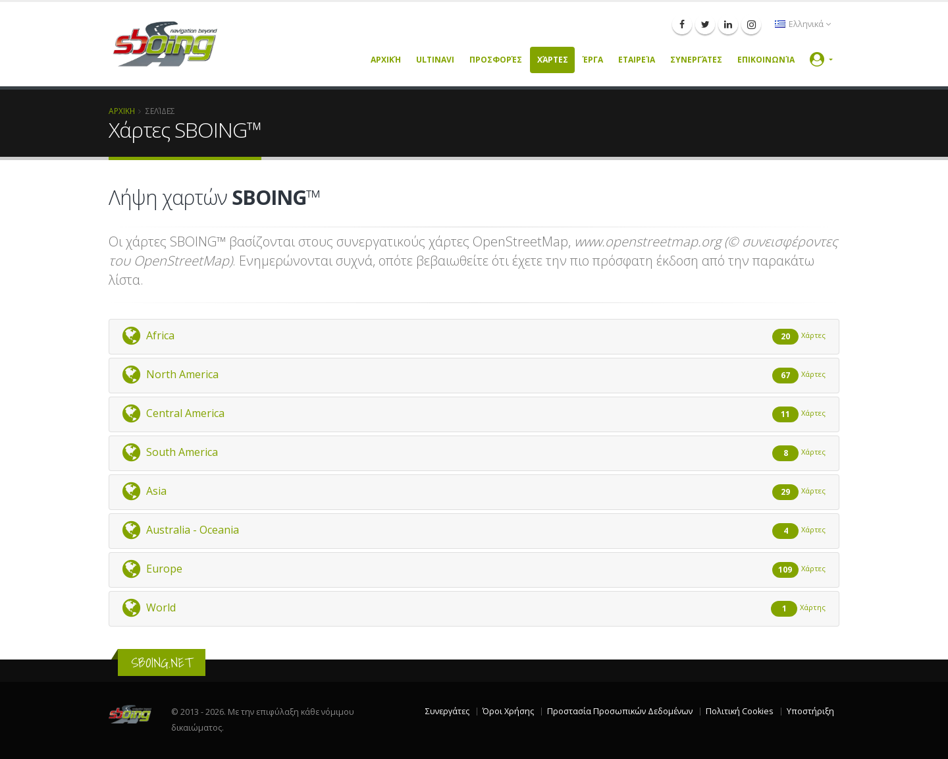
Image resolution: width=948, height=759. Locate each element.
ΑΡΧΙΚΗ (122, 110)
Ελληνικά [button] (803, 24)
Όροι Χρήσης (508, 711)
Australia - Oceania (474, 530)
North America (474, 374)
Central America (474, 413)
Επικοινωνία (766, 59)
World (474, 608)
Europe (474, 569)
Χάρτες (552, 59)
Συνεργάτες (696, 59)
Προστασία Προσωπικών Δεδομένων (620, 711)
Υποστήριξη (810, 711)
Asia (474, 491)
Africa (474, 336)
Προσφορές (495, 59)
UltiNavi (435, 59)
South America (474, 452)
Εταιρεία (636, 59)
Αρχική (386, 59)
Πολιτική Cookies (740, 711)
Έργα (593, 59)
